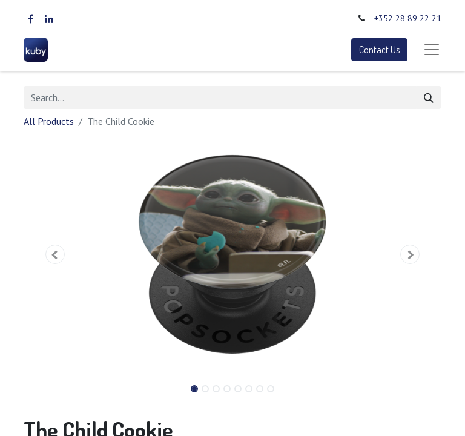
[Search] (428, 97)
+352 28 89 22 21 (407, 18)
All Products (49, 121)
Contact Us (379, 50)
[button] (55, 254)
